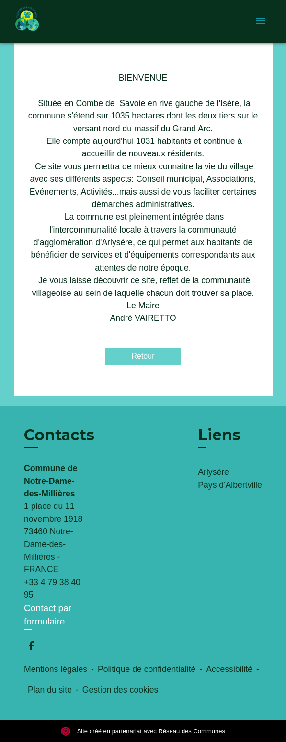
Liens (219, 434)
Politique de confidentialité (146, 669)
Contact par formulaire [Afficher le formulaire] (47, 615)
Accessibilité (229, 669)
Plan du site (50, 690)
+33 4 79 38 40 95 (52, 588)
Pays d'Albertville (230, 485)
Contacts (59, 435)
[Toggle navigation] (261, 21)
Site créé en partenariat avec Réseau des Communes (143, 731)
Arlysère (213, 472)
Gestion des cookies (120, 690)
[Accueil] (50, 21)
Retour (142, 356)
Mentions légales (55, 669)
